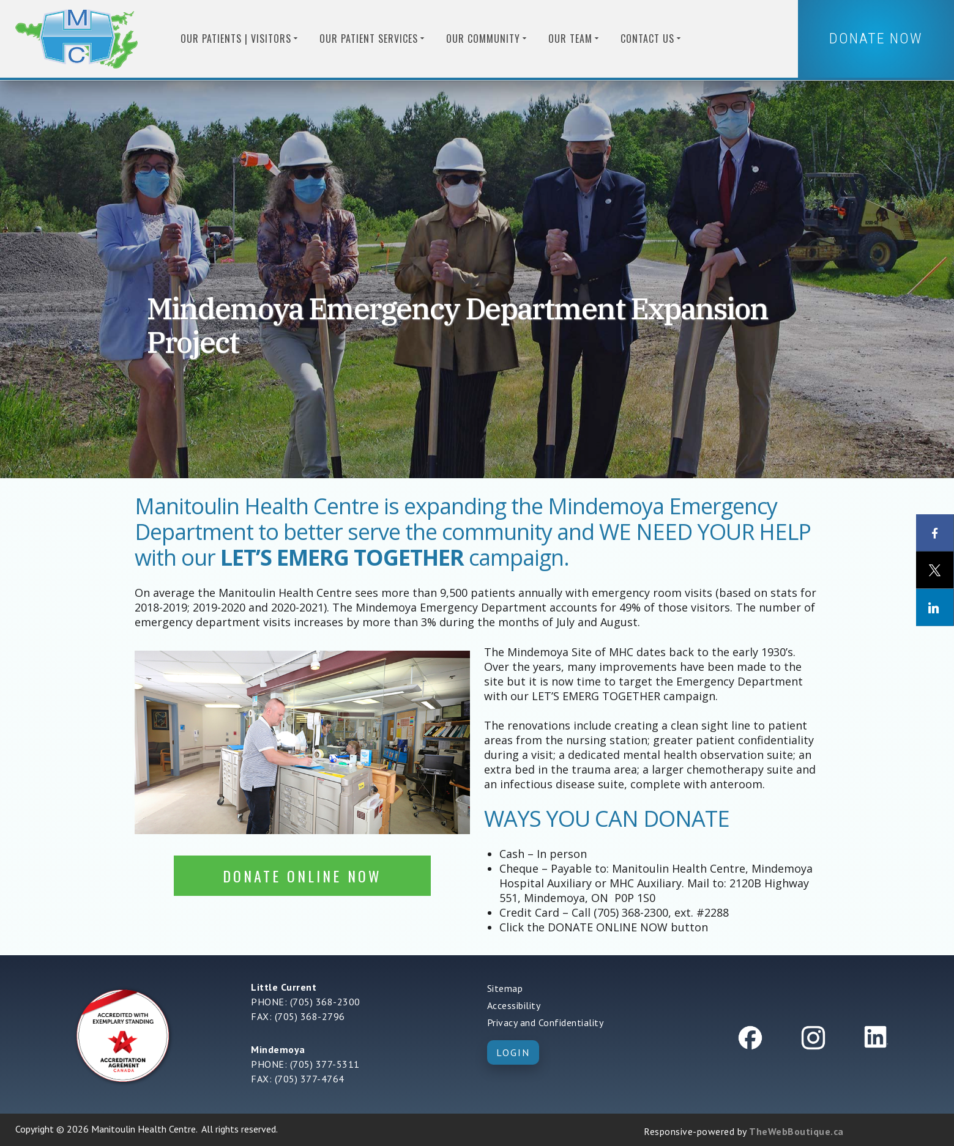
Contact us (651, 38)
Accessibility (514, 1005)
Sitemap (505, 988)
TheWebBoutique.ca (796, 1131)
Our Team (574, 38)
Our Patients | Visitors (240, 38)
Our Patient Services (373, 38)
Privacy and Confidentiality (545, 1022)
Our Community (487, 38)
